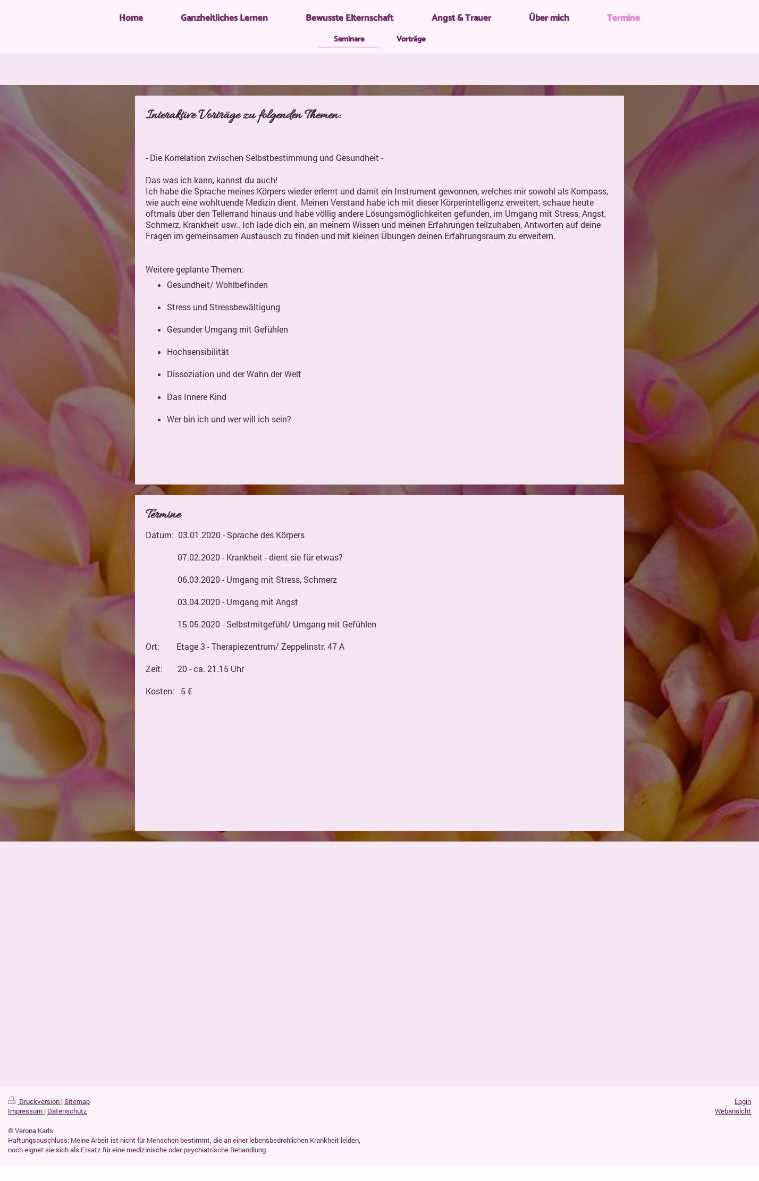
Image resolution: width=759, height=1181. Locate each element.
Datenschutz (67, 1111)
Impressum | (27, 1111)
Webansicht (733, 1111)
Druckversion (34, 1101)
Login (743, 1101)
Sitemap (77, 1101)
